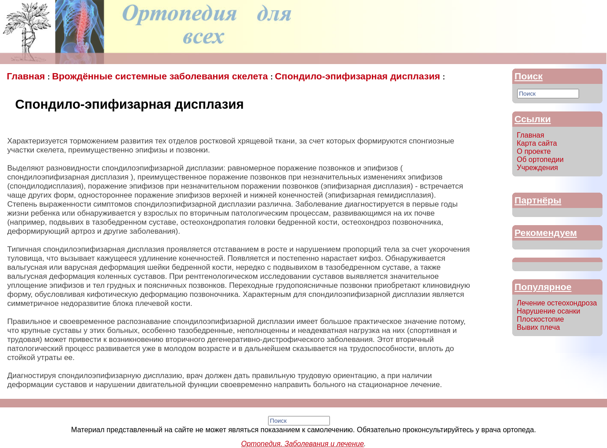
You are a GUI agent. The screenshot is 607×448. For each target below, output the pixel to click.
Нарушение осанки (548, 311)
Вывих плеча (538, 327)
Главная (27, 76)
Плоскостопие (540, 319)
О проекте (534, 151)
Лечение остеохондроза (557, 303)
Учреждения (537, 167)
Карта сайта (537, 143)
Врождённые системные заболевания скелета (161, 76)
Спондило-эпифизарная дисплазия (359, 76)
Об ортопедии (540, 159)
